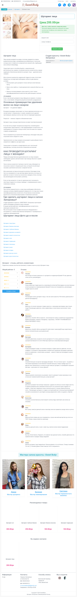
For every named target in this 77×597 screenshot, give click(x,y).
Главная (10, 9)
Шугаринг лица (10, 559)
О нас (3, 577)
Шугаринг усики (8, 247)
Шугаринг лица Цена (9, 223)
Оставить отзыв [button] (10, 291)
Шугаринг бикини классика (11, 226)
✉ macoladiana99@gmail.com (30, 1)
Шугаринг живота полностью (12, 235)
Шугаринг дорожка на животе (12, 232)
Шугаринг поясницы (9, 244)
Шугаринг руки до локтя (10, 253)
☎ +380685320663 (5, 1)
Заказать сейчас (57, 49)
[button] (73, 519)
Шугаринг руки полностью (11, 256)
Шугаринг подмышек (9, 241)
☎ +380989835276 (16, 1)
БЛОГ (67, 1)
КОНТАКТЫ (73, 1)
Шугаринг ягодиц (8, 250)
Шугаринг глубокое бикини (11, 229)
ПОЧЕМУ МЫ (61, 1)
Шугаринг (17, 9)
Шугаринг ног (10, 523)
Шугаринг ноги (8, 238)
